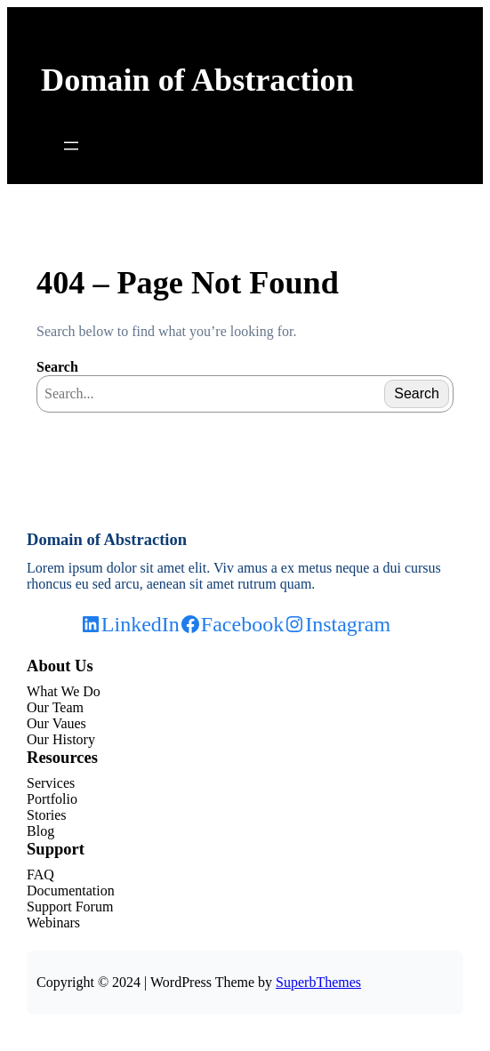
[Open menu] (71, 145)
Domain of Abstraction (197, 80)
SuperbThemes (318, 982)
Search (57, 366)
